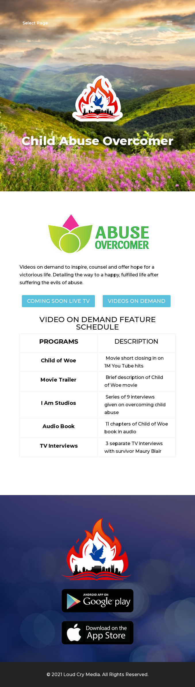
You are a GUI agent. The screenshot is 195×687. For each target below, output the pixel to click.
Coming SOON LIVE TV (58, 301)
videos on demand (136, 301)
